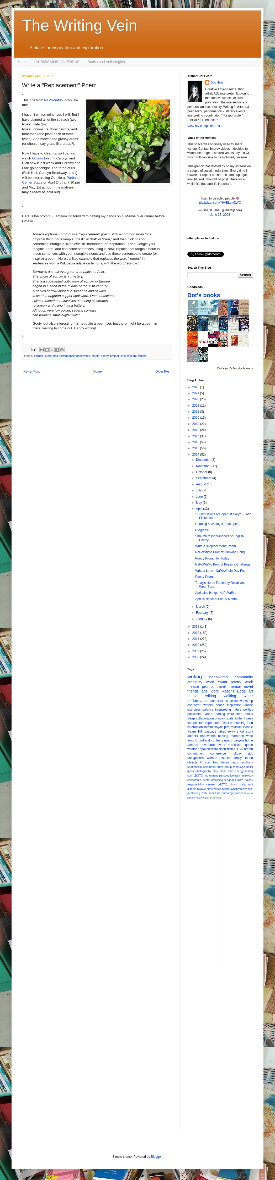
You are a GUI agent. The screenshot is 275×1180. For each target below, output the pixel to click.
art (250, 691)
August (201, 484)
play (215, 771)
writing (142, 355)
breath (248, 749)
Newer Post (31, 371)
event (221, 745)
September (204, 478)
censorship (194, 780)
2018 (196, 430)
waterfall (207, 797)
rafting (249, 771)
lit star (205, 762)
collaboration (205, 718)
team (235, 762)
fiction (234, 701)
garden (38, 355)
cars (230, 771)
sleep (191, 718)
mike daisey (245, 780)
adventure (208, 745)
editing (210, 696)
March (201, 606)
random (192, 745)
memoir (235, 686)
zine (217, 793)
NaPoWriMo (53, 100)
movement (211, 775)
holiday (237, 753)
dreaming (217, 780)
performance (198, 701)
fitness (248, 718)
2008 (196, 657)
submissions (219, 701)
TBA (240, 749)
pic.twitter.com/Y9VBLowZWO (220, 202)
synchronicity (238, 788)
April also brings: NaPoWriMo (215, 593)
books (249, 714)
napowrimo (83, 355)
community (244, 677)
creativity (194, 682)
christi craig (238, 784)
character (193, 705)
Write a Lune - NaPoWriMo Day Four (221, 571)
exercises (194, 709)
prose (222, 771)
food (250, 723)
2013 (196, 626)
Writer (239, 718)
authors (192, 736)
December (203, 460)
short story (245, 731)
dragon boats (224, 718)
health (208, 727)
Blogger (156, 1157)
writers (208, 705)
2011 (196, 639)
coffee (217, 788)
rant (250, 784)
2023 (196, 399)
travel (221, 686)
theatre (193, 686)
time (239, 714)
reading (219, 714)
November (203, 466)
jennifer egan (194, 797)
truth (220, 766)
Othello (37, 158)
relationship (194, 766)
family (238, 758)
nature (237, 709)
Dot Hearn (217, 82)
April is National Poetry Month (216, 599)
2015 (196, 448)
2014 (196, 454)
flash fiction (227, 749)
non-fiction (235, 745)
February (202, 612)
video (208, 714)
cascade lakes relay (220, 731)
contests (217, 740)
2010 (196, 645)
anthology (228, 793)
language (239, 766)
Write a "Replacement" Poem (215, 546)
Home (23, 62)
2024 (196, 393)
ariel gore (210, 691)
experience (212, 723)
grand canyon (234, 740)
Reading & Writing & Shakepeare (218, 524)
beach (220, 705)
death (206, 780)
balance (207, 709)
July (199, 490)
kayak (218, 727)
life (230, 723)
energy (239, 771)
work (249, 682)
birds (210, 788)
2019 (196, 424)
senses (210, 784)
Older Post (162, 371)
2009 (196, 651)
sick (250, 753)
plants (95, 355)
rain (237, 775)
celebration (195, 727)
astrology (247, 775)
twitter (239, 793)
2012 (196, 633)
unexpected (195, 758)
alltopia (191, 788)
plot (226, 727)
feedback (230, 780)
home (249, 740)
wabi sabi (208, 793)
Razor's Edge (233, 691)
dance (248, 705)
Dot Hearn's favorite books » (235, 368)
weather (193, 749)
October (202, 472)
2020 (196, 417)
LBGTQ (198, 775)
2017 (196, 436)
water (248, 696)
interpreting (223, 709)
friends (193, 691)
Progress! (202, 530)
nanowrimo (218, 677)
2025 (196, 387)
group (228, 766)
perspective (226, 775)
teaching (239, 723)
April (199, 509)
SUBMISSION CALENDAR (57, 62)
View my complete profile (204, 126)
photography (203, 771)
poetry (104, 355)
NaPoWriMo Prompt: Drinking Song (220, 552)
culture (225, 758)
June (200, 496)
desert (225, 762)
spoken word (209, 749)
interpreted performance (59, 355)
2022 (196, 405)
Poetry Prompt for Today (212, 558)
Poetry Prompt (205, 577)
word (230, 714)
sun (189, 775)
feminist (248, 793)
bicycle (201, 788)
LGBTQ (222, 784)
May (199, 503)
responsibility (195, 784)
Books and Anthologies (106, 62)
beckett (217, 797)
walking (230, 696)
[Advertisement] (245, 886)
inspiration (234, 705)
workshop (246, 701)
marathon (237, 736)
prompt (114, 355)
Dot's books (203, 295)
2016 (196, 442)
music (192, 696)
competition (195, 723)
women (212, 758)
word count (216, 682)
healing (223, 736)
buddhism (247, 762)
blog (215, 762)
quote (249, 745)
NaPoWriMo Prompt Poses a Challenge (223, 564)
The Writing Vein (79, 25)
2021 (196, 411)
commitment (195, 753)
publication (194, 714)
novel (248, 686)
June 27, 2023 (220, 215)
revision (236, 727)
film (224, 723)
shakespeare (128, 355)
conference (218, 753)
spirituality (209, 766)
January (202, 619)
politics (248, 709)
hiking (226, 788)
